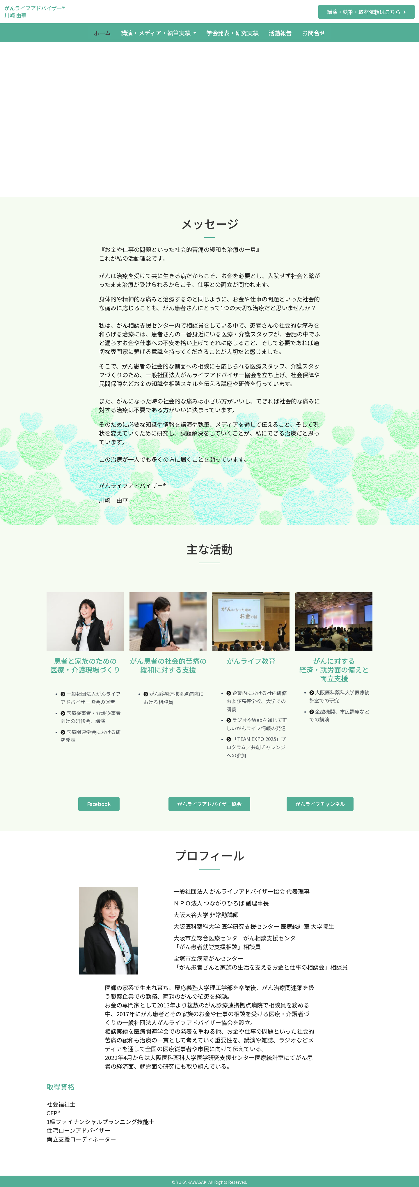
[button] (366, 12)
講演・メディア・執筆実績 (157, 32)
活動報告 (282, 32)
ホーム (99, 32)
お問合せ (317, 32)
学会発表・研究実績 (232, 32)
